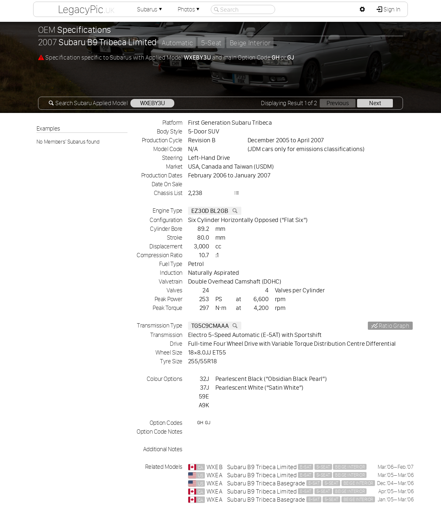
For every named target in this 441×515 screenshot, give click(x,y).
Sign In (391, 9)
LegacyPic (86, 9)
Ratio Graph (393, 325)
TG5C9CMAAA (214, 325)
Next (375, 103)
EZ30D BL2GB (214, 211)
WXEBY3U (152, 103)
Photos (189, 9)
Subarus (150, 9)
